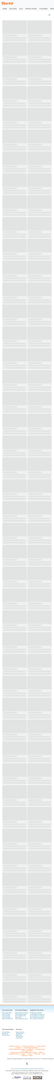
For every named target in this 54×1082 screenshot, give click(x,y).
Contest (29, 1054)
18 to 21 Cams (6, 1014)
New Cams (5, 1033)
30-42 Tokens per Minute (37, 1016)
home (5, 9)
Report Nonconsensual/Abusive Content (24, 1052)
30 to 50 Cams (6, 1017)
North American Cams (21, 1013)
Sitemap (24, 1055)
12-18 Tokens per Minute (37, 1014)
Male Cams (19, 1035)
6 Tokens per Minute (36, 1013)
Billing (41, 1052)
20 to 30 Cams (6, 1016)
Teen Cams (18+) (7, 1013)
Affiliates (37, 1054)
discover (13, 9)
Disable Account (14, 1054)
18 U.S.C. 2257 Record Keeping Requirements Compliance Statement (27, 1068)
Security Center (40, 1049)
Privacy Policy (41, 1046)
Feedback (30, 1049)
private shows (31, 9)
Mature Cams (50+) (7, 1018)
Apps (23, 1054)
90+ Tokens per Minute (36, 1018)
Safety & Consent (14, 1046)
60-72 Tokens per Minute (37, 1017)
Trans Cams (19, 1038)
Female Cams (19, 1033)
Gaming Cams (6, 1035)
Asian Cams (18, 1017)
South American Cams (21, 1018)
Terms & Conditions (28, 1046)
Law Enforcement (27, 1051)
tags (21, 9)
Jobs (43, 1054)
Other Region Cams (20, 1014)
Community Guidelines (31, 1047)
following (43, 9)
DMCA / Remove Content (17, 1049)
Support (18, 1047)
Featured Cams (20, 1032)
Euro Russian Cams (20, 1016)
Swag (31, 1055)
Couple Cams (19, 1036)
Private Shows (6, 1032)
